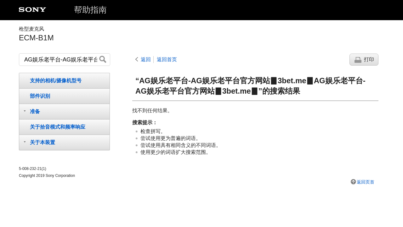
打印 (369, 59)
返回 (146, 59)
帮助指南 (90, 10)
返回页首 (365, 181)
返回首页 (167, 59)
